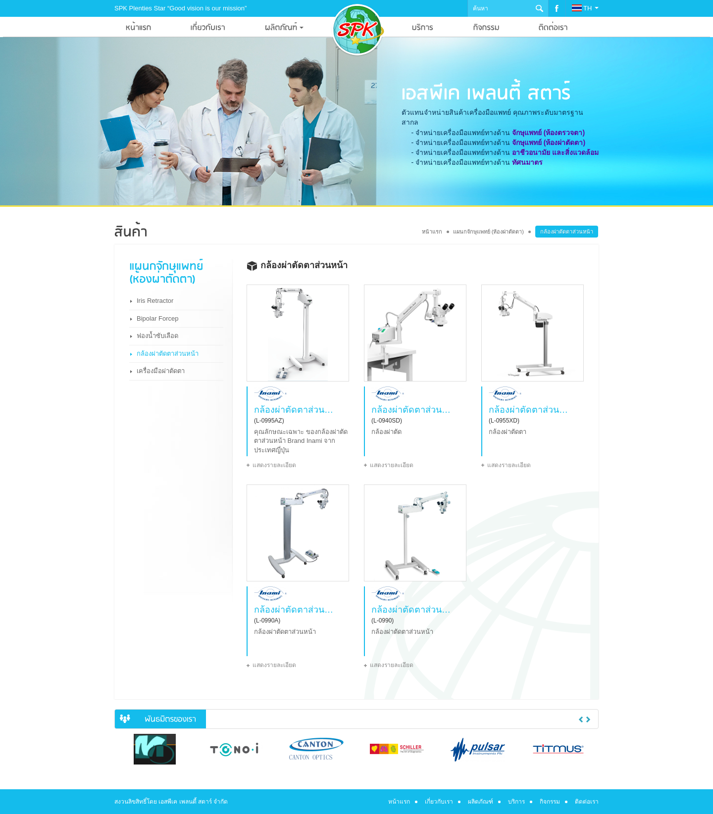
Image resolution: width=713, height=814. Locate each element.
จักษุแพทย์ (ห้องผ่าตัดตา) (548, 142)
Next (588, 719)
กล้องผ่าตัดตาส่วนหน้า (168, 353)
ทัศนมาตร (527, 162)
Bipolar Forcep (158, 318)
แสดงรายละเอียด (274, 465)
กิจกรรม (550, 801)
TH (585, 8)
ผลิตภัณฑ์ (480, 801)
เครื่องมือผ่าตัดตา (161, 371)
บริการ (516, 801)
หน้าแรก (432, 232)
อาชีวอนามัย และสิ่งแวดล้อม (555, 152)
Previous (581, 719)
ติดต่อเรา (587, 801)
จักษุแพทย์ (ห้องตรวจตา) (548, 133)
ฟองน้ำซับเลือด (157, 335)
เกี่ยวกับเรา (439, 801)
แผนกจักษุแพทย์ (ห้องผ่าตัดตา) (488, 232)
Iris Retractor (155, 300)
